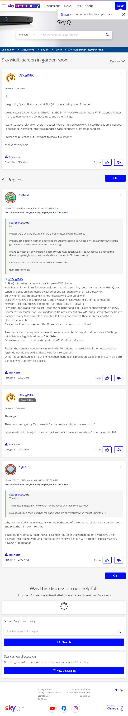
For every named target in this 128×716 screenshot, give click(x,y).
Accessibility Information (78, 692)
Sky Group (42, 699)
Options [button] (115, 61)
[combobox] (71, 35)
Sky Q (64, 22)
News (67, 6)
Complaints (43, 696)
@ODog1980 (16, 222)
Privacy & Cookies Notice (49, 692)
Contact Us (85, 696)
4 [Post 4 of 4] (10, 560)
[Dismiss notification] (123, 14)
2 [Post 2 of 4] (10, 378)
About (89, 6)
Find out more (60, 212)
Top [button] (120, 690)
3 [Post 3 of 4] (10, 449)
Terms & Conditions (81, 689)
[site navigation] (3, 6)
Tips (78, 6)
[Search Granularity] (27, 35)
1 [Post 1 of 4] (9, 162)
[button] (121, 74)
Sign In (120, 6)
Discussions (52, 6)
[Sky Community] (24, 5)
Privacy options (45, 689)
